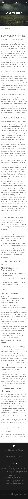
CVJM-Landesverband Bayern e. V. (12, 477)
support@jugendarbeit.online (15, 456)
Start (2, 28)
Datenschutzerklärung (13, 494)
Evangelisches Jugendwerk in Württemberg (14, 483)
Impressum (4, 494)
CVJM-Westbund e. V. (7, 480)
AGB (20, 494)
